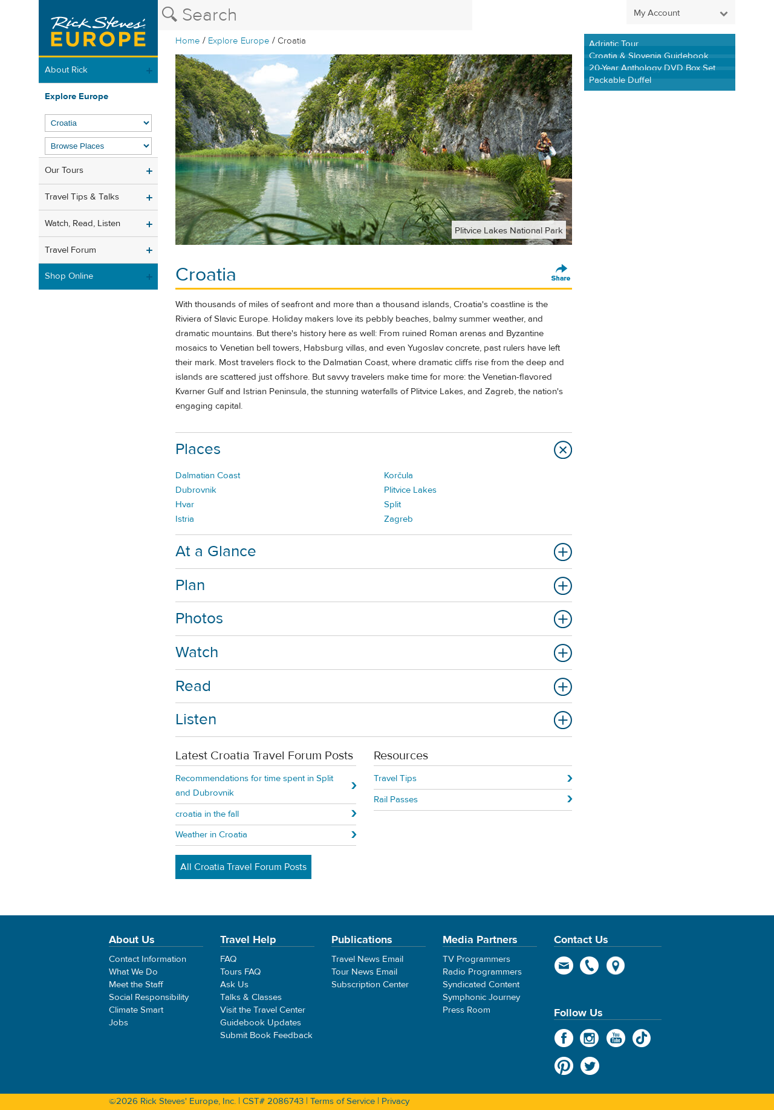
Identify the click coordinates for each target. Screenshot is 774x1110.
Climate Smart (136, 1010)
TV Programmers (476, 959)
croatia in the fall (207, 814)
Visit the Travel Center (262, 1010)
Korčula (398, 475)
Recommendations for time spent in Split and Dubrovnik (254, 786)
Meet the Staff (136, 984)
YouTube (616, 1038)
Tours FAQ (240, 972)
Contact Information (147, 959)
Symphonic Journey (481, 997)
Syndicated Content (481, 984)
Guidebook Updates (260, 1022)
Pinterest (564, 1066)
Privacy (395, 1101)
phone (590, 965)
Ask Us (234, 984)
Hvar (184, 504)
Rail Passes (396, 799)
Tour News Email (364, 972)
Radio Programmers (482, 972)
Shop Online (69, 276)
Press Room (466, 1010)
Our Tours (64, 170)
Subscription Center (370, 984)
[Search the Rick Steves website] (315, 15)
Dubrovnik (195, 490)
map (616, 965)
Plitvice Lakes (410, 490)
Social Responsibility (149, 997)
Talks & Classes (251, 997)
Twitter (590, 1066)
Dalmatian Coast (207, 475)
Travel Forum (70, 250)
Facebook (564, 1038)
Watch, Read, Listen (82, 223)
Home (187, 41)
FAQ (228, 959)
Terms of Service (342, 1101)
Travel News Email (367, 959)
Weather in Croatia (211, 834)
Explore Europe (239, 41)
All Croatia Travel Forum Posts (243, 867)
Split (392, 504)
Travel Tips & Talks (82, 197)
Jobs (118, 1022)
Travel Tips (395, 778)
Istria (184, 519)
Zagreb (398, 519)
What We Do (133, 972)
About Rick (66, 70)
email (564, 965)
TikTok (642, 1038)
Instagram (590, 1038)
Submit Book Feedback (266, 1035)
